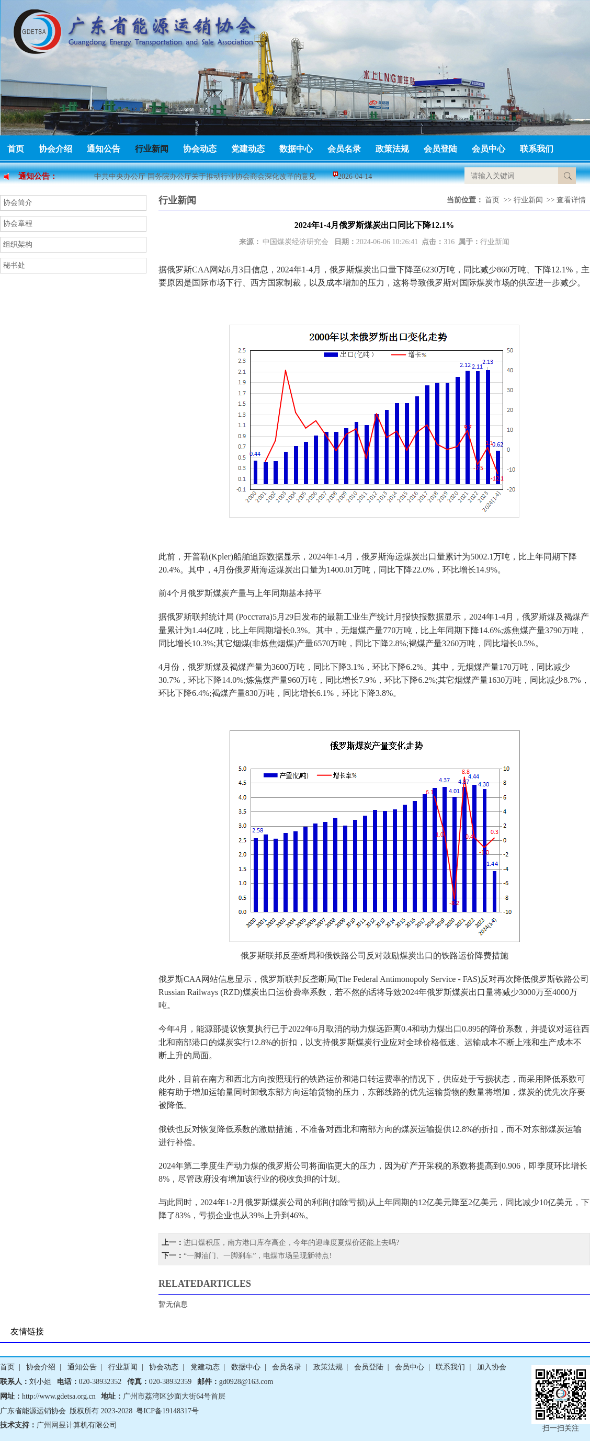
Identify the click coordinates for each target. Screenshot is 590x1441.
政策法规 (392, 148)
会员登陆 (440, 148)
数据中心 (296, 148)
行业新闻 (151, 148)
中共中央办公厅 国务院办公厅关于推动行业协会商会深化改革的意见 (205, 176)
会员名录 (344, 148)
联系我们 (536, 148)
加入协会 (491, 1367)
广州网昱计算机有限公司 (77, 1425)
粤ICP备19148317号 (167, 1411)
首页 (15, 148)
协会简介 (17, 203)
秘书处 (14, 265)
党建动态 (248, 148)
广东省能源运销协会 (33, 1411)
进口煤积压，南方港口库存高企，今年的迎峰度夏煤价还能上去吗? (291, 1242)
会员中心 (488, 148)
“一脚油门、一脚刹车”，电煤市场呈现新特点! (258, 1256)
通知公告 (103, 148)
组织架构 (17, 244)
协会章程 (17, 223)
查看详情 (571, 200)
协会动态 (200, 148)
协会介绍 (55, 148)
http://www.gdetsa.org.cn (59, 1396)
